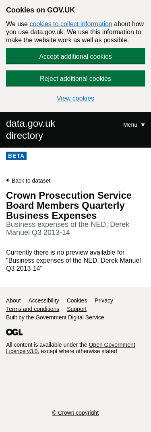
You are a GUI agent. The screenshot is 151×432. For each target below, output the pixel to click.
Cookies (77, 300)
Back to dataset (31, 180)
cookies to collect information (70, 24)
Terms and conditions (32, 309)
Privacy (104, 300)
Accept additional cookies (75, 56)
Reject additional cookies (75, 78)
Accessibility (43, 300)
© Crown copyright (75, 412)
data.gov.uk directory (30, 129)
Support (77, 309)
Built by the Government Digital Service (55, 317)
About (13, 300)
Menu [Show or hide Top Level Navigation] (131, 124)
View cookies (75, 98)
